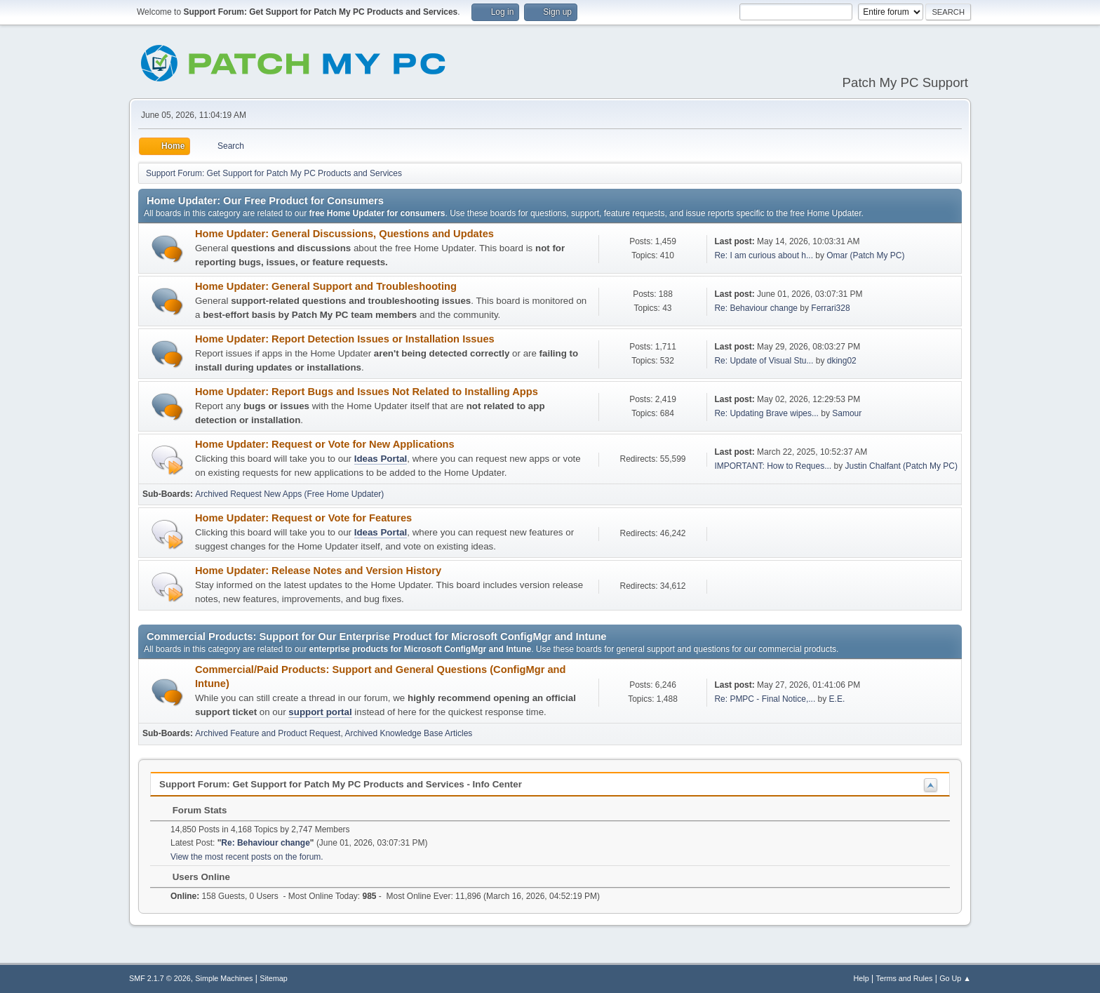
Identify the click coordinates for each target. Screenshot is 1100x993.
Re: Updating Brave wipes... (766, 413)
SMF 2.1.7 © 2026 (160, 978)
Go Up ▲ (955, 978)
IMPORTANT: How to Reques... (772, 466)
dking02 (842, 361)
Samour (846, 413)
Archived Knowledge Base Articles (408, 733)
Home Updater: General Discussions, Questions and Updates (344, 233)
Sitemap (274, 978)
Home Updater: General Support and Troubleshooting (326, 286)
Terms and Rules (904, 978)
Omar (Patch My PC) (865, 255)
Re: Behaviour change (756, 308)
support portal (319, 712)
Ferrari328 (830, 308)
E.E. (837, 699)
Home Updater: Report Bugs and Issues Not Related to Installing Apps (366, 391)
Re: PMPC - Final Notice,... (764, 699)
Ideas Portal (381, 458)
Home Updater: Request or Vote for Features (303, 518)
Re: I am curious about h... (763, 255)
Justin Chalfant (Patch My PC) (901, 466)
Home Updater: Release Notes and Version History (318, 570)
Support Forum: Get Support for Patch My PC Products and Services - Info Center (340, 784)
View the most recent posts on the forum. (246, 857)
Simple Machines (224, 978)
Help (861, 978)
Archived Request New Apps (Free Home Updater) (289, 494)
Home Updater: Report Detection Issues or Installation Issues (345, 339)
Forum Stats (193, 810)
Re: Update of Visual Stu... (763, 361)
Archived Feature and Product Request (267, 733)
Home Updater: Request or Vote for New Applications (325, 444)
